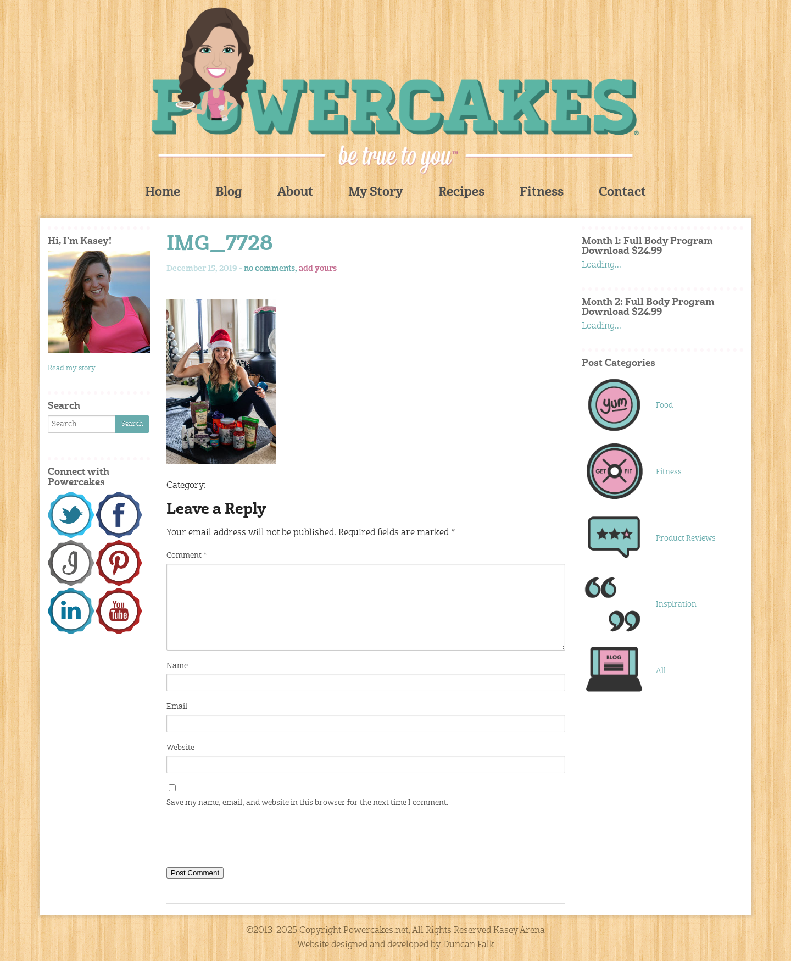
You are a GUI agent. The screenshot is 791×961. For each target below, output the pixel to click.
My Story (375, 192)
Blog (228, 192)
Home (162, 192)
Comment (186, 555)
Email (176, 706)
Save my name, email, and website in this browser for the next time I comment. (307, 803)
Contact (622, 192)
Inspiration (676, 604)
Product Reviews (686, 538)
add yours (318, 269)
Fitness (542, 192)
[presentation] (249, 839)
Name (177, 666)
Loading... (601, 265)
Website (180, 748)
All (661, 671)
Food (664, 405)
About (295, 192)
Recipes (461, 192)
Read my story (72, 368)
